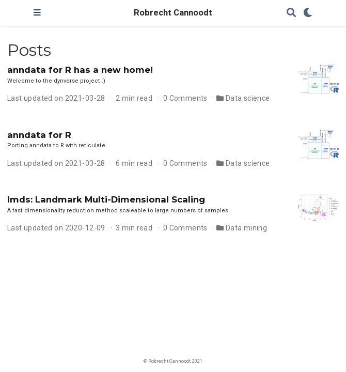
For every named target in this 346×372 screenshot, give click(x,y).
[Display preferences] (307, 13)
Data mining (247, 228)
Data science (248, 98)
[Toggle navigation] (37, 13)
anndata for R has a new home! (80, 70)
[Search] (291, 13)
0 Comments (185, 98)
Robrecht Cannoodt (173, 13)
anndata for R (39, 135)
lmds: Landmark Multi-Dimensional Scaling (106, 199)
